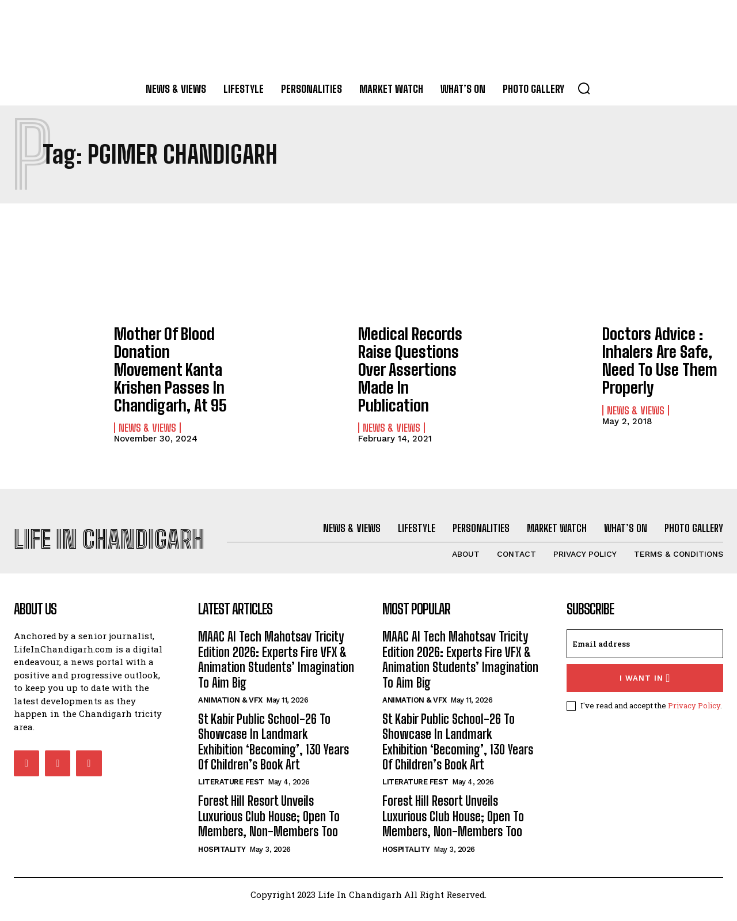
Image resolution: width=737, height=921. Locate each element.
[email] (645, 653)
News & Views (147, 400)
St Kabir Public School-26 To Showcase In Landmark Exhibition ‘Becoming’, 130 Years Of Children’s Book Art (273, 751)
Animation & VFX (230, 709)
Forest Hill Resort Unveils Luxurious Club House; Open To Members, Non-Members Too (269, 826)
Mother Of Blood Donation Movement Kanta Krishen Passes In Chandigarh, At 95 (172, 355)
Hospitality (222, 859)
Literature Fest (231, 792)
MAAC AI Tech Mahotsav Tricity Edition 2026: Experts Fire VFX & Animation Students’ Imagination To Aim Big (276, 669)
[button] (584, 88)
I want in (645, 687)
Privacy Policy (694, 715)
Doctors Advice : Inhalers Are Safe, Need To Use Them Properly (652, 355)
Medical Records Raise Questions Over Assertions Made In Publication (418, 355)
